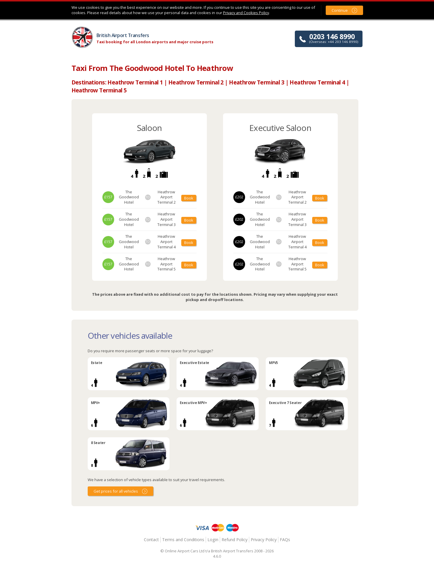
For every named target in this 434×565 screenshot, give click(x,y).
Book (188, 198)
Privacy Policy (264, 539)
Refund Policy (234, 539)
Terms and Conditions (183, 539)
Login (212, 539)
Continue (340, 10)
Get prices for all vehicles (116, 491)
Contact (151, 539)
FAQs (285, 539)
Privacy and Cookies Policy (246, 12)
